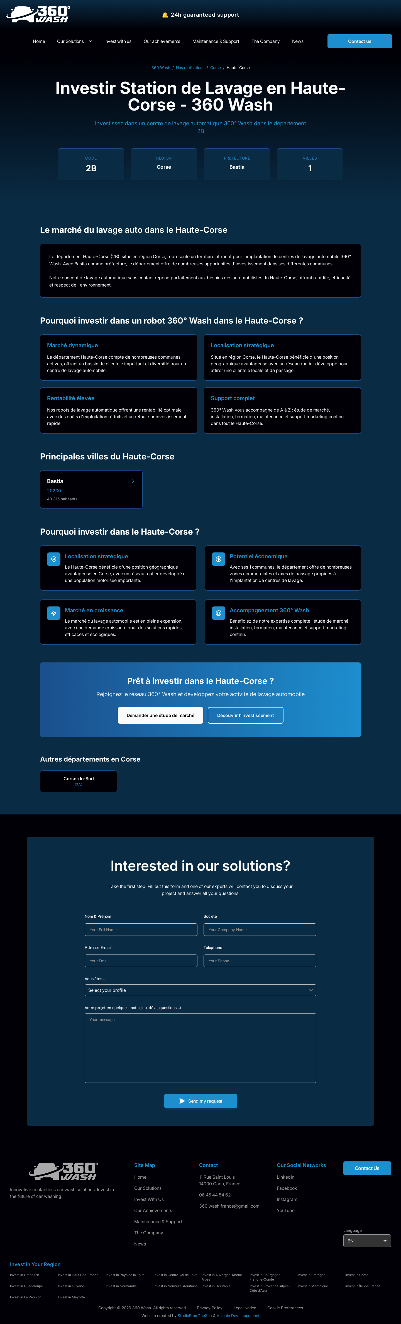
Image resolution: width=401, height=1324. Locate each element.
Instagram (287, 1199)
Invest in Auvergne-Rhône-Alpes (222, 1277)
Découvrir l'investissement (245, 715)
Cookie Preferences (285, 1307)
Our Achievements (153, 1210)
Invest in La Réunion (25, 1297)
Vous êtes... (95, 978)
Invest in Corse (356, 1275)
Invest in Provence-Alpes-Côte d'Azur (270, 1288)
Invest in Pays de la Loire (125, 1275)
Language (352, 1230)
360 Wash (160, 67)
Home (140, 1177)
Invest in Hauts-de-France (78, 1275)
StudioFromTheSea (195, 1315)
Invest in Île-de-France (362, 1286)
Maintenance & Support (158, 1221)
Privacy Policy (209, 1307)
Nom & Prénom (98, 916)
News (140, 1244)
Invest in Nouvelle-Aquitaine (176, 1286)
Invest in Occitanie (216, 1286)
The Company (148, 1232)
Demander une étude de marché (160, 715)
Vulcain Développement (238, 1315)
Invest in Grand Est (24, 1275)
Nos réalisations (190, 67)
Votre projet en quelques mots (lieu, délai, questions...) (133, 1007)
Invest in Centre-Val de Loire (175, 1275)
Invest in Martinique (312, 1286)
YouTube (286, 1210)
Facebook (287, 1188)
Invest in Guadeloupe (26, 1286)
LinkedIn (285, 1177)
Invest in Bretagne (311, 1275)
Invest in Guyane (71, 1286)
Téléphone (213, 947)
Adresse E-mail (98, 947)
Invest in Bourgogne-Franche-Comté (266, 1277)
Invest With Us (149, 1199)
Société (210, 916)
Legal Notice (245, 1307)
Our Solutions (70, 41)
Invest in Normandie (121, 1286)
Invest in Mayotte (71, 1297)
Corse (215, 67)
